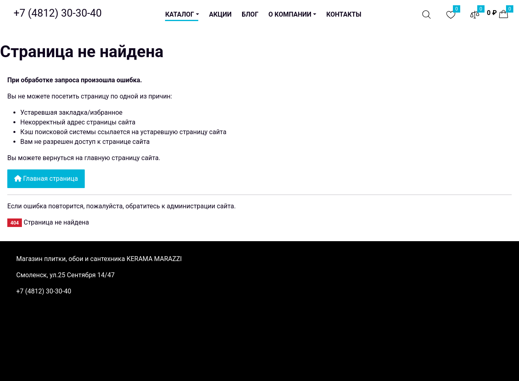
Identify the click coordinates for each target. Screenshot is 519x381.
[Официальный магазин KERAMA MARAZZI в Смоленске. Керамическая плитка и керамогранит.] (58, 13)
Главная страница (46, 178)
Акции (220, 14)
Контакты (343, 14)
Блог (250, 14)
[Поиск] (426, 14)
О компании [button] (289, 14)
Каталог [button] (179, 14)
